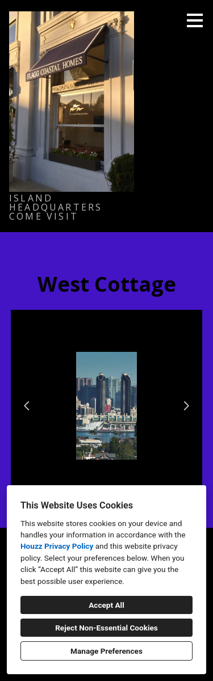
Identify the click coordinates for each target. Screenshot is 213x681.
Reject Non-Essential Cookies (106, 627)
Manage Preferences (106, 650)
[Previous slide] (27, 406)
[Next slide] (186, 406)
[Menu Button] (194, 20)
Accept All (106, 604)
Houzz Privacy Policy (56, 545)
